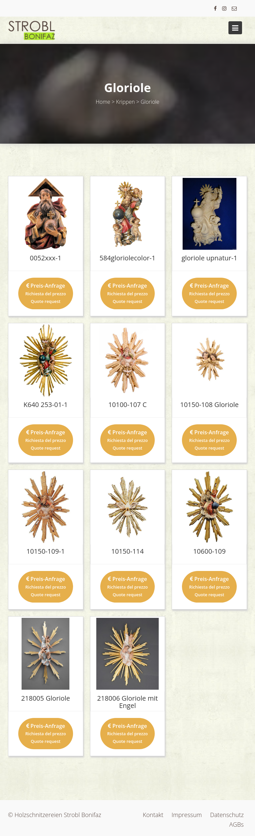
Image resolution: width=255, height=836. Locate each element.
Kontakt (153, 815)
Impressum (187, 815)
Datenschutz (227, 815)
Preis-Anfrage (45, 293)
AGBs (236, 824)
